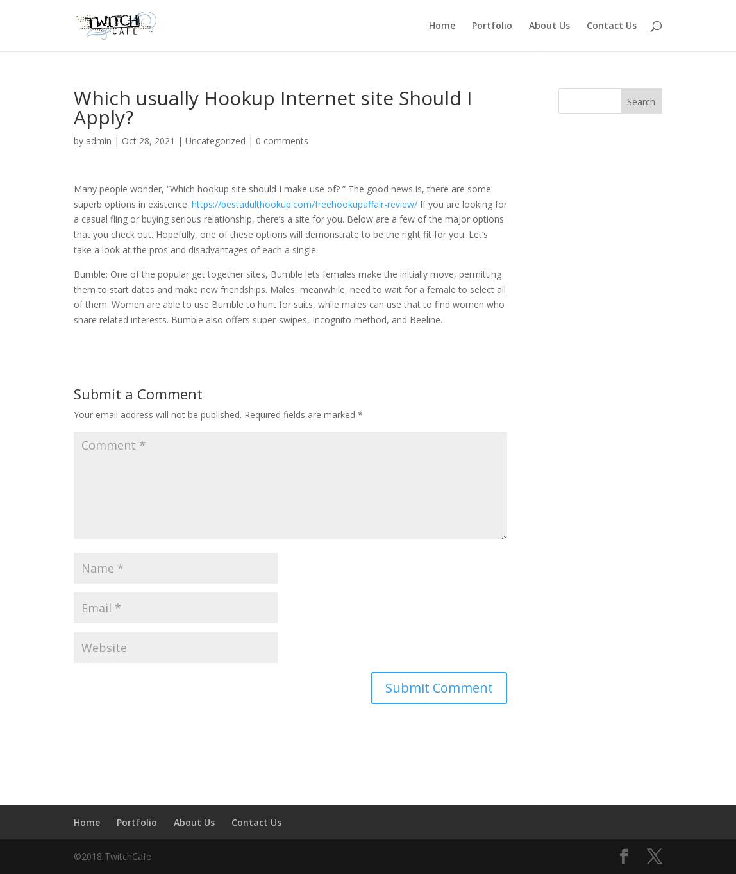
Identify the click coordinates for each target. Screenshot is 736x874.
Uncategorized (215, 141)
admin (99, 141)
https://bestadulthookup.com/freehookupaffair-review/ (304, 204)
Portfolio (492, 26)
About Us (549, 26)
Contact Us (612, 26)
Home (442, 26)
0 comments (282, 141)
